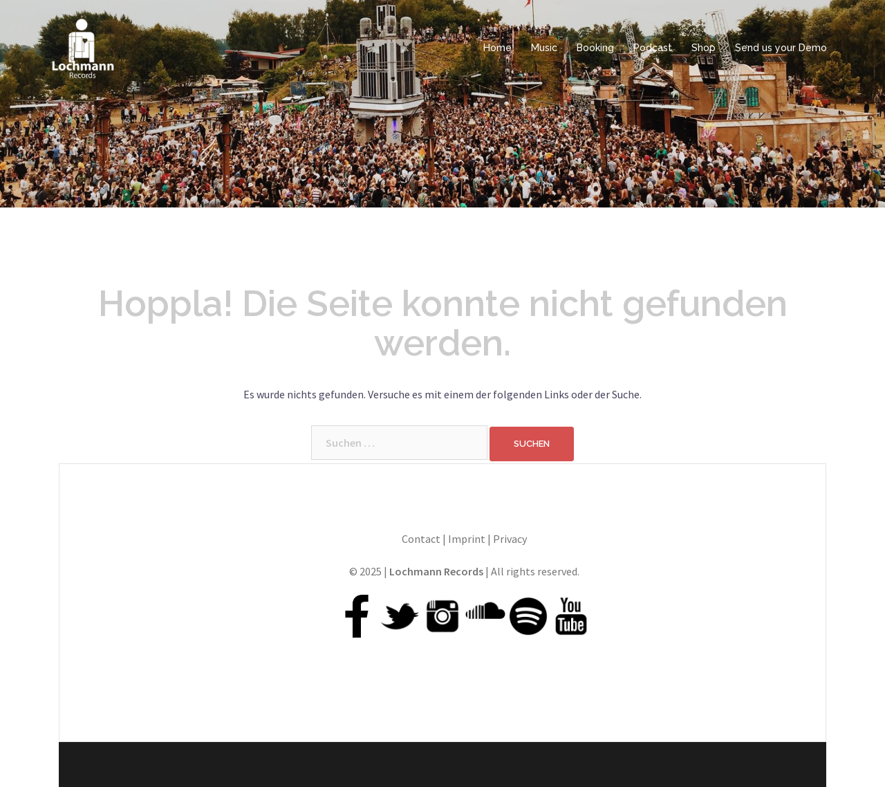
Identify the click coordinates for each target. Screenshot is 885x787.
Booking (595, 47)
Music (544, 47)
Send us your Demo (781, 47)
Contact (421, 539)
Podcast (652, 47)
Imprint (466, 539)
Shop (703, 47)
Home (497, 47)
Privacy (510, 539)
